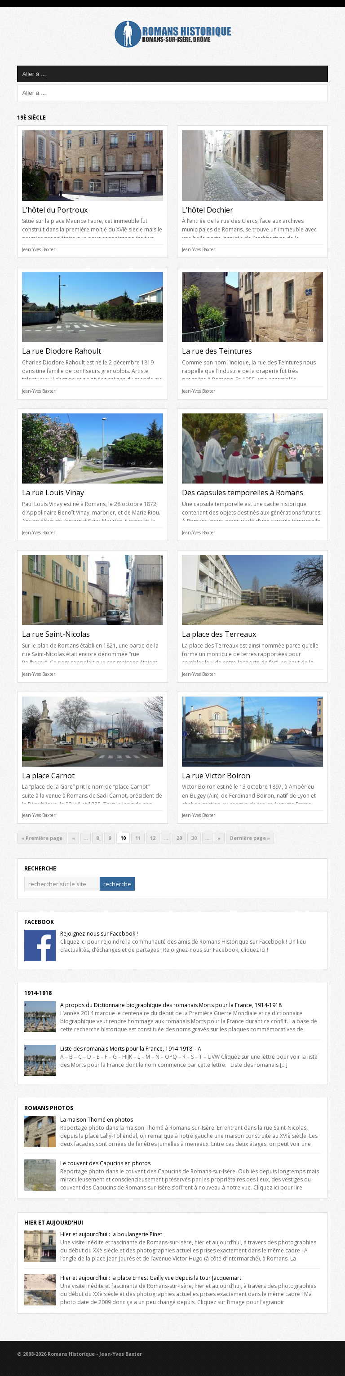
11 (138, 838)
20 (179, 838)
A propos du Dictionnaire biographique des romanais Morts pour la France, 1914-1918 (171, 1005)
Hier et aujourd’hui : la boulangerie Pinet (111, 1234)
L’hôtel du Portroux (55, 210)
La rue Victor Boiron (216, 776)
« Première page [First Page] (41, 838)
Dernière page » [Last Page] (250, 838)
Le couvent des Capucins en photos (105, 1163)
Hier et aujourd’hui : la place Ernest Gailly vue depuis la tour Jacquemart (150, 1278)
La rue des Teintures (217, 351)
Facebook (39, 922)
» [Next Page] (219, 838)
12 (152, 838)
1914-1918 (38, 993)
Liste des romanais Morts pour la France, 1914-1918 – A (130, 1048)
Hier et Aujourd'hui (53, 1222)
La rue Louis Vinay (53, 492)
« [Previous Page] (73, 838)
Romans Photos (48, 1108)
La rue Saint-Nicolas (56, 634)
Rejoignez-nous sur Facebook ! (99, 933)
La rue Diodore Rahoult (61, 351)
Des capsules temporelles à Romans (242, 492)
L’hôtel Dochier (207, 210)
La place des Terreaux (219, 634)
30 (194, 838)
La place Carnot (48, 776)
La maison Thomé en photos (96, 1119)
